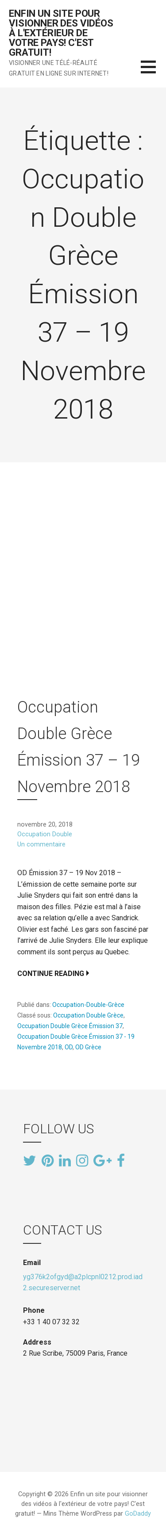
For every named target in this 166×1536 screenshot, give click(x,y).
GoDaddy (138, 1513)
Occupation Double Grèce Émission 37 (70, 1025)
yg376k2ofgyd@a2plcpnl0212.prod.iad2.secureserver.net (83, 1282)
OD (69, 1047)
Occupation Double (44, 834)
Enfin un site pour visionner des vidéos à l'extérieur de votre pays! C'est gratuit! (61, 33)
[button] (153, 72)
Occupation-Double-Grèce (88, 1004)
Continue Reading (50, 973)
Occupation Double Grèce (88, 1015)
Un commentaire (41, 844)
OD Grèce (88, 1047)
